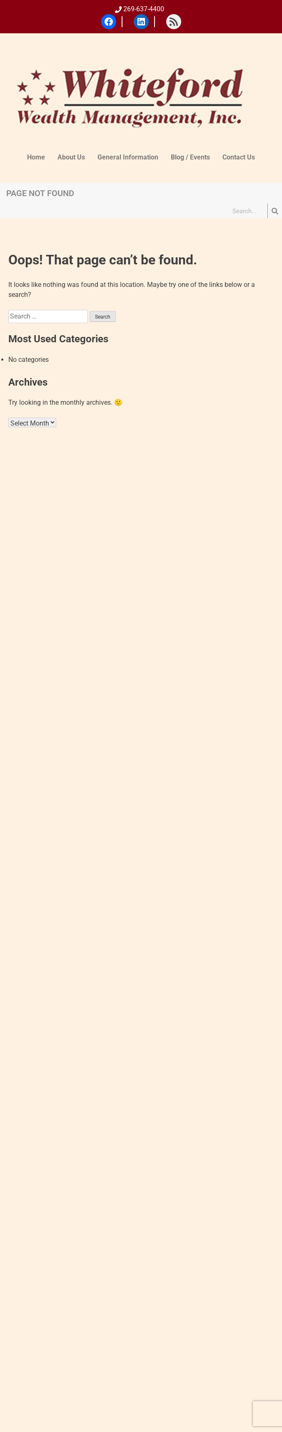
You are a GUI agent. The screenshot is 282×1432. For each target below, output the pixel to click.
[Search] (274, 211)
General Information (127, 157)
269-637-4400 (139, 9)
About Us (71, 157)
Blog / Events (190, 157)
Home (36, 157)
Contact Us (238, 157)
